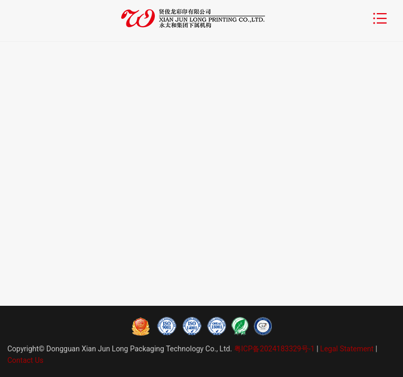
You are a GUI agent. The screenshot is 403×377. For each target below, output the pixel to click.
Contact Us (25, 360)
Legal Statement (347, 349)
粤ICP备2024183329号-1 (274, 349)
